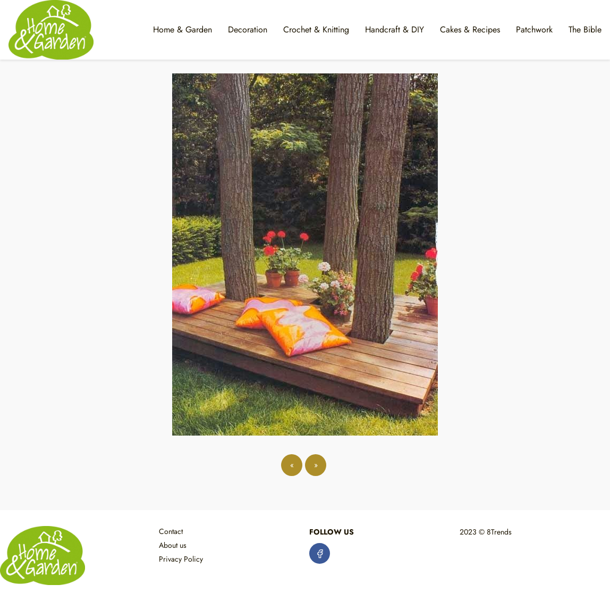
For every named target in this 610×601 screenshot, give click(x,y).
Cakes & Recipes (470, 29)
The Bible (585, 29)
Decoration (247, 29)
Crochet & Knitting (316, 29)
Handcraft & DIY (394, 29)
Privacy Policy (181, 559)
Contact (171, 531)
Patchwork (534, 29)
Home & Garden (182, 29)
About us (173, 545)
